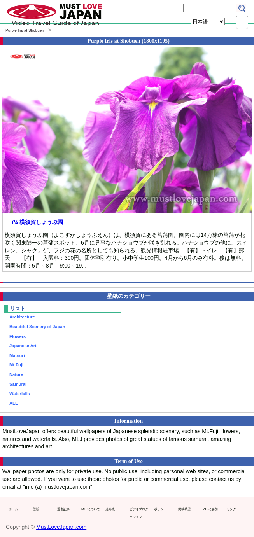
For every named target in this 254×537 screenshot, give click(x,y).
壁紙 (36, 509)
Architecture (22, 317)
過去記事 (63, 509)
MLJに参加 (210, 509)
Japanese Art (23, 345)
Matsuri (17, 355)
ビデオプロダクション (139, 513)
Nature (16, 374)
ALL (13, 403)
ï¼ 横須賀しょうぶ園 (37, 222)
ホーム (13, 509)
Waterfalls (19, 393)
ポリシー (160, 509)
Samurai (17, 384)
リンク (231, 509)
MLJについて (90, 509)
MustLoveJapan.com (61, 527)
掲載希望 (184, 509)
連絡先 (110, 509)
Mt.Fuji (16, 364)
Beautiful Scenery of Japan (37, 326)
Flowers (17, 336)
